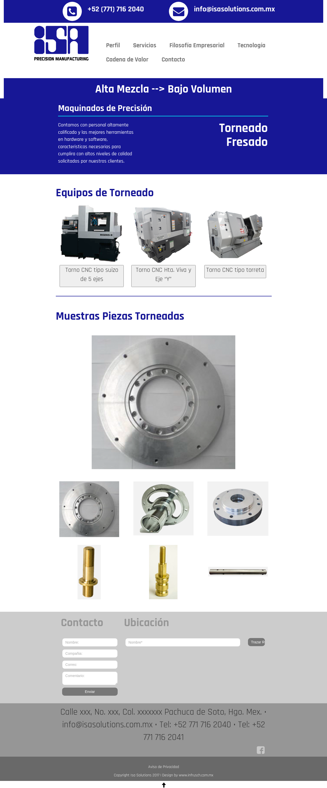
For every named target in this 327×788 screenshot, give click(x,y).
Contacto (173, 60)
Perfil (113, 45)
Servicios (144, 45)
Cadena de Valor (127, 60)
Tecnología (251, 45)
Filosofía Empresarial (196, 45)
